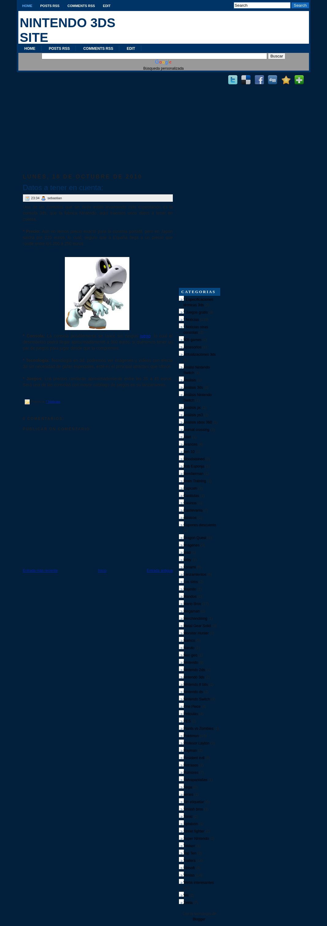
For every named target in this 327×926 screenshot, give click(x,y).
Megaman (192, 611)
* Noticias (53, 401)
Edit (106, 6)
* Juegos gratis (196, 312)
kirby (187, 560)
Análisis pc (192, 408)
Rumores (191, 772)
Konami (190, 567)
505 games (193, 340)
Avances (191, 444)
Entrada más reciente (40, 570)
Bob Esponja (194, 466)
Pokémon (191, 736)
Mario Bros (192, 604)
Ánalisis (190, 380)
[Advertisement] (98, 116)
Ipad (187, 552)
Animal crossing (197, 430)
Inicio (102, 570)
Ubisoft (189, 868)
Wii (186, 895)
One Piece (192, 706)
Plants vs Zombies (199, 728)
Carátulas (191, 496)
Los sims (191, 582)
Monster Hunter (196, 633)
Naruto (189, 648)
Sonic (188, 816)
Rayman (190, 750)
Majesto (190, 589)
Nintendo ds (193, 692)
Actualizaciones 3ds (200, 354)
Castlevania (193, 510)
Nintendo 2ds (194, 670)
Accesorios (193, 347)
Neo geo (190, 655)
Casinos (190, 503)
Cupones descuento (200, 525)
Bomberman (193, 474)
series (188, 794)
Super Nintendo (196, 838)
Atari (187, 437)
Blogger (199, 919)
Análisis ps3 (193, 415)
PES (187, 721)
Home (27, 6)
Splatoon (191, 824)
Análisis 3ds (193, 387)
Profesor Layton (197, 743)
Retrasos (191, 765)
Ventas (189, 875)
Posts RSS (50, 6)
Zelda (188, 903)
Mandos (190, 596)
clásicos (190, 518)
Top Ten (190, 853)
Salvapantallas (195, 780)
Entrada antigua (160, 570)
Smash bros (193, 809)
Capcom (190, 488)
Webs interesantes (199, 882)
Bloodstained (194, 459)
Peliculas (191, 714)
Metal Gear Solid (197, 626)
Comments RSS (81, 6)
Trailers (190, 860)
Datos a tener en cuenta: (63, 187)
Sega (188, 787)
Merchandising (195, 618)
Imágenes (192, 545)
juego (145, 335)
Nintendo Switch (197, 699)
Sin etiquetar (194, 802)
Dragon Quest (195, 538)
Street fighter (194, 831)
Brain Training (195, 481)
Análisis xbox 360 (198, 422)
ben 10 (189, 452)
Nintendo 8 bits (196, 684)
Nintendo (191, 662)
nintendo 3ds (194, 677)
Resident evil (194, 758)
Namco (189, 640)
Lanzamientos (195, 574)
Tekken (189, 846)
